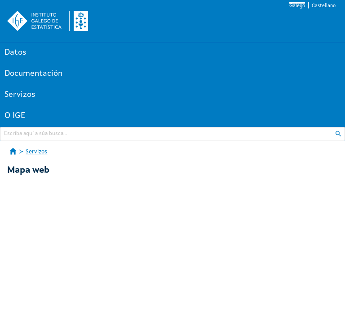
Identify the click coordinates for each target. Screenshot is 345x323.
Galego (297, 6)
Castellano (324, 6)
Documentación (33, 74)
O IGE (14, 116)
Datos (15, 52)
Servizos (19, 95)
